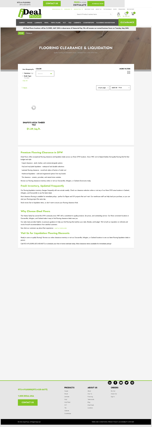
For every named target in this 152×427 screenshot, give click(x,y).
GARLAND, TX (68, 9)
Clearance (127, 22)
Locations (90, 408)
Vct (64, 23)
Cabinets (77, 23)
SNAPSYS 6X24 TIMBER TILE (34, 123)
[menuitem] (76, 22)
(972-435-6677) (25, 5)
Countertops (67, 413)
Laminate (38, 23)
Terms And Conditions (99, 422)
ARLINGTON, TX (78, 9)
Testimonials (107, 9)
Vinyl (46, 23)
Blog (115, 9)
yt (121, 383)
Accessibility (123, 422)
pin (132, 383)
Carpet (22, 23)
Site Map (131, 422)
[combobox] (93, 14)
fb (115, 383)
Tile (69, 23)
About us (98, 9)
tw (126, 383)
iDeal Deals (91, 405)
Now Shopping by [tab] (28, 69)
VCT (65, 405)
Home (21, 33)
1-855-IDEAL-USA (26, 396)
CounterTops (88, 23)
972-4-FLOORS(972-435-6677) (32, 389)
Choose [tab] (40, 74)
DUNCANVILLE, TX (57, 9)
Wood (29, 23)
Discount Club (89, 9)
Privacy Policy (113, 422)
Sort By (114, 88)
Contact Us (52, 3)
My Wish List (126, 14)
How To (90, 394)
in (110, 383)
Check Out (114, 394)
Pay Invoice (130, 9)
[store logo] (29, 13)
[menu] (76, 22)
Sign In (113, 397)
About (89, 391)
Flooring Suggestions (105, 23)
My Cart (113, 391)
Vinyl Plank (55, 23)
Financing (122, 9)
